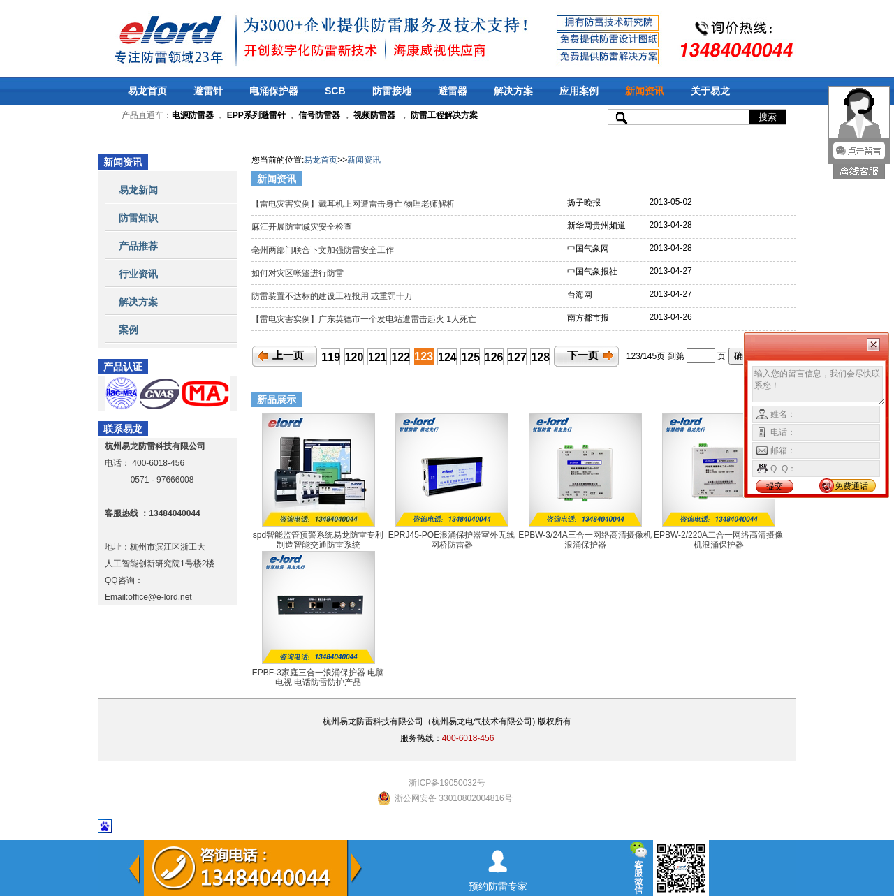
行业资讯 (138, 273)
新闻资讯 (644, 90)
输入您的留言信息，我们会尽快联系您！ (819, 385)
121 (377, 357)
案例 (128, 329)
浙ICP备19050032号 (447, 783)
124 (447, 357)
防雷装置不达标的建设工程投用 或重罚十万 (333, 296)
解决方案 (513, 90)
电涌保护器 (273, 90)
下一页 (583, 355)
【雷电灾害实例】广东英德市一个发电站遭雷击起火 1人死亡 (364, 319)
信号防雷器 (319, 115)
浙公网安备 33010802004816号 (454, 798)
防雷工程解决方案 (443, 115)
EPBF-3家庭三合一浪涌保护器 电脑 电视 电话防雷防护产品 (318, 677)
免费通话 (851, 486)
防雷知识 (138, 217)
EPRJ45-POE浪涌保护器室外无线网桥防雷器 (451, 540)
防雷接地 (391, 90)
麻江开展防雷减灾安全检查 (304, 227)
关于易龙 (710, 90)
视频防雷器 (374, 115)
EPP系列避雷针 (256, 115)
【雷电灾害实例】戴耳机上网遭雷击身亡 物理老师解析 (354, 204)
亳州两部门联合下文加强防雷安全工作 (323, 250)
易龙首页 (147, 90)
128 (540, 357)
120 (354, 357)
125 (470, 357)
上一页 (288, 355)
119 (330, 357)
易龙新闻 (138, 190)
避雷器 (452, 90)
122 (400, 357)
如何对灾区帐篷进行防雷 (298, 273)
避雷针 (208, 90)
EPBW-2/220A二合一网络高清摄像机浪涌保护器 (718, 540)
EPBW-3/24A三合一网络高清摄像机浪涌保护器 (584, 540)
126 (494, 357)
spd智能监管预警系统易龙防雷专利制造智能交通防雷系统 (318, 540)
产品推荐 (138, 245)
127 (517, 357)
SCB (335, 90)
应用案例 (579, 90)
